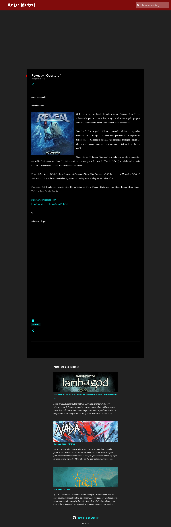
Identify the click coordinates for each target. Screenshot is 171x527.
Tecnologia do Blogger (85, 518)
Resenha (35, 324)
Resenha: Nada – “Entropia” (65, 444)
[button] (33, 84)
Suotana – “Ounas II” (62, 489)
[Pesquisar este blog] (155, 5)
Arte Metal (21, 5)
